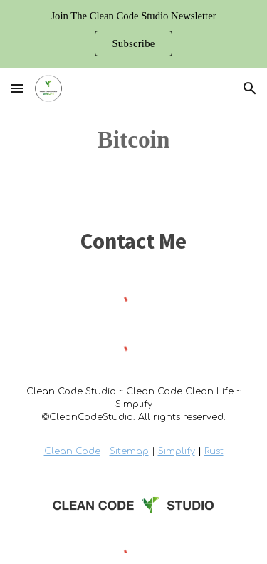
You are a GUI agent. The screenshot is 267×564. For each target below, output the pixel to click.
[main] (133, 140)
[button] (17, 88)
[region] (133, 34)
